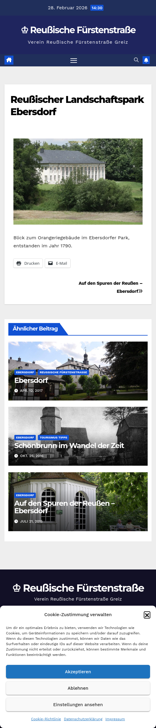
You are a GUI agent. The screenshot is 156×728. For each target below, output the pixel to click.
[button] (147, 615)
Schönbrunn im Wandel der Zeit (69, 445)
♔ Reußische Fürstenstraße (78, 30)
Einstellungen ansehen (78, 704)
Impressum (115, 719)
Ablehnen (78, 688)
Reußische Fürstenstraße (63, 372)
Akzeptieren (78, 671)
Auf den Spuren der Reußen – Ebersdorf (64, 507)
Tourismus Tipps (53, 437)
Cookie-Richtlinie (46, 719)
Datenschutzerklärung (83, 719)
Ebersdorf (25, 372)
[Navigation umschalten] (73, 60)
